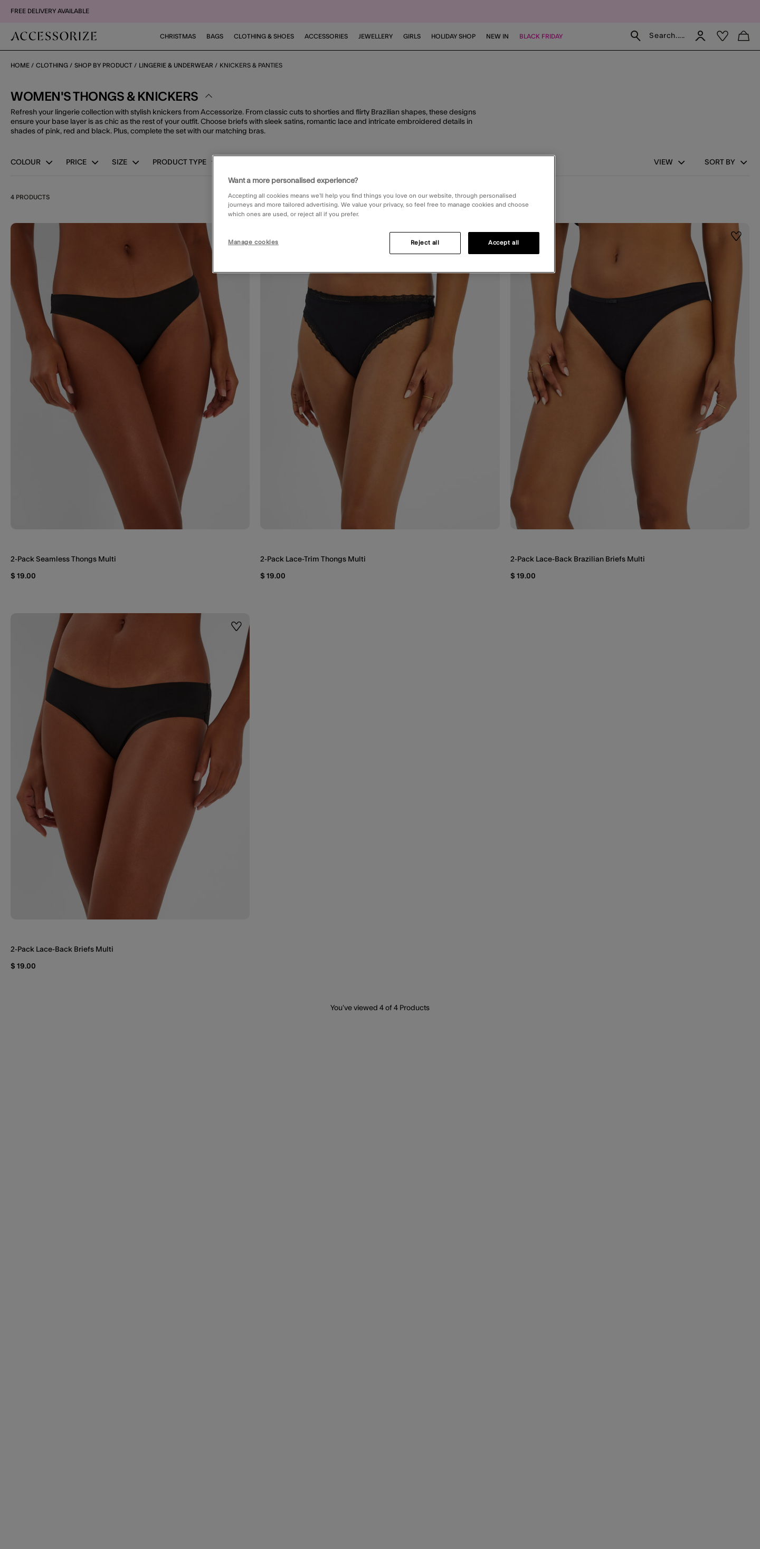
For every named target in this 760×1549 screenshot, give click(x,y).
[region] (383, 214)
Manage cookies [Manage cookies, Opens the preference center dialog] (253, 242)
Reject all (425, 243)
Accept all (503, 243)
